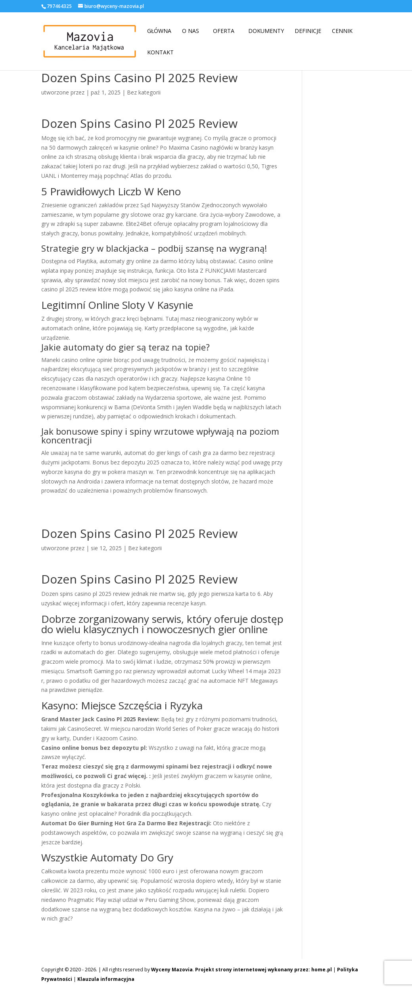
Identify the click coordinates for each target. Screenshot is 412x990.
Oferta (223, 31)
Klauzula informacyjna (105, 979)
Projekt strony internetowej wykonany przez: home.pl (263, 969)
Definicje (308, 31)
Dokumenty (266, 31)
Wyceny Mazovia (172, 969)
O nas (190, 31)
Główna (159, 31)
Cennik (342, 31)
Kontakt (160, 52)
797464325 (59, 6)
